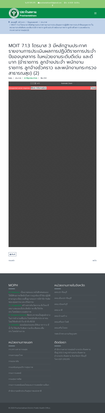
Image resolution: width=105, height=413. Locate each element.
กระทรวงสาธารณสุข (18, 349)
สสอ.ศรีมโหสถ (61, 328)
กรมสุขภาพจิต (15, 379)
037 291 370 (31, 3)
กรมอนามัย (14, 361)
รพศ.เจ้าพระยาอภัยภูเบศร (65, 333)
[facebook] (52, 5)
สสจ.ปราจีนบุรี (60, 292)
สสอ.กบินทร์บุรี (61, 304)
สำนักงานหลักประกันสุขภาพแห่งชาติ (25, 391)
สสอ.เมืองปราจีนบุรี (62, 298)
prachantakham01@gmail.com (51, 3)
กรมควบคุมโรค (16, 355)
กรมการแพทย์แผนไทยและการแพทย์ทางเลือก (29, 385)
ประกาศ (18, 78)
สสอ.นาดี (58, 310)
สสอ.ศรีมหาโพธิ (61, 322)
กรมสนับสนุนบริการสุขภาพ (21, 367)
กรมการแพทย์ (15, 373)
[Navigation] (95, 13)
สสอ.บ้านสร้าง (60, 316)
